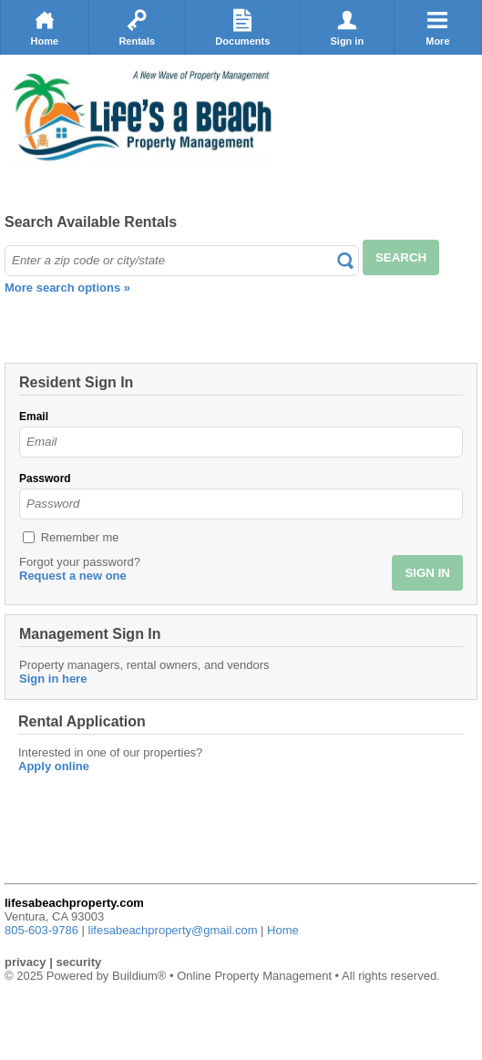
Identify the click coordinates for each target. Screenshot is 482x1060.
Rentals (136, 27)
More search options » (67, 287)
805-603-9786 (41, 930)
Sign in (347, 27)
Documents (242, 27)
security (78, 962)
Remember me (80, 537)
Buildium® (139, 976)
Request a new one (73, 575)
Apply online (53, 766)
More (437, 27)
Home (45, 27)
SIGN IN (427, 573)
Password (45, 478)
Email (33, 416)
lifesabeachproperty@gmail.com (173, 930)
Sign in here (53, 678)
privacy (25, 962)
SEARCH (400, 257)
